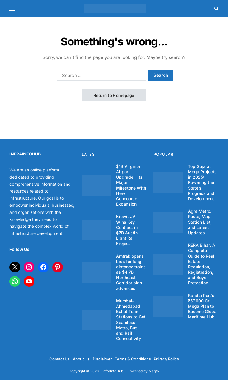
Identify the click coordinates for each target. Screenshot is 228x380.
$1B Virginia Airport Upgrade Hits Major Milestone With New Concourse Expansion (131, 185)
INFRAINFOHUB (25, 153)
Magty (153, 371)
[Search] (216, 9)
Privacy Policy (166, 359)
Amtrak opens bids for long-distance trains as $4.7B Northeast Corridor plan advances (131, 272)
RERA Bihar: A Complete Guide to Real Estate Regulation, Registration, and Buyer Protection (201, 264)
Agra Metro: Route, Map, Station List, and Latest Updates (200, 222)
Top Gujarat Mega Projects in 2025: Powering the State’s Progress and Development (202, 182)
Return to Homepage (114, 95)
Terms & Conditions (133, 359)
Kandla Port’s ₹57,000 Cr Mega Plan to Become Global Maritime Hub (203, 306)
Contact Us (59, 359)
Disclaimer (102, 359)
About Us (81, 359)
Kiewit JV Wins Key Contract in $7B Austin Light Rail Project (127, 230)
